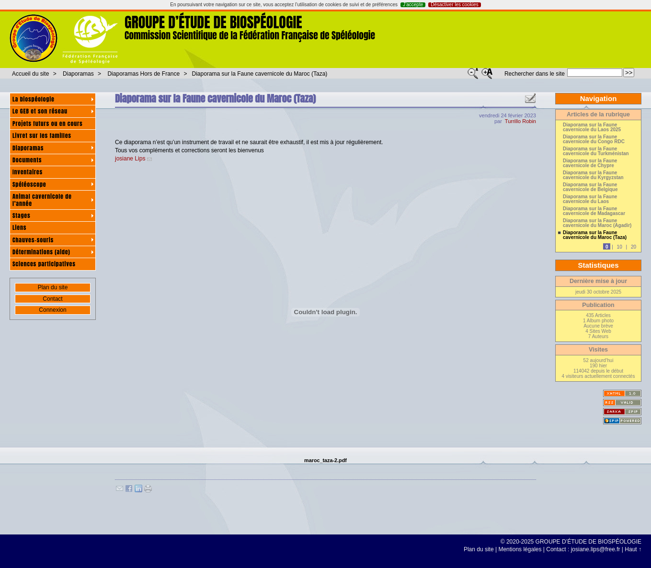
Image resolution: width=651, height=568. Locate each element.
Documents (27, 160)
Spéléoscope (29, 184)
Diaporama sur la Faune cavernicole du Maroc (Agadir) (597, 223)
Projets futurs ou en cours (47, 123)
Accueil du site (30, 73)
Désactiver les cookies (454, 4)
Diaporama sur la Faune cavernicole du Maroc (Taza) (260, 73)
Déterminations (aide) (41, 252)
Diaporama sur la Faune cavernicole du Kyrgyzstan (593, 175)
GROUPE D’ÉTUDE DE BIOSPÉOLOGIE (213, 22)
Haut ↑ (633, 549)
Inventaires (27, 172)
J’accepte (413, 4)
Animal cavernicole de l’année (42, 199)
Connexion (52, 310)
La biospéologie (33, 99)
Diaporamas (78, 73)
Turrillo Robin (520, 121)
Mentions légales (519, 549)
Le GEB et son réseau (40, 111)
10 (619, 247)
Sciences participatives (44, 264)
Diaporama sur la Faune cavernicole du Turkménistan (596, 151)
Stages (21, 215)
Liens (19, 227)
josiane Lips (130, 158)
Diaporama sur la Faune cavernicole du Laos (590, 199)
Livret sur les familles (41, 135)
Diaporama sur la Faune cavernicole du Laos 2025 (592, 127)
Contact (52, 298)
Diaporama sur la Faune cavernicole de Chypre (590, 163)
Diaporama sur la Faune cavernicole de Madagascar (594, 211)
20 (633, 247)
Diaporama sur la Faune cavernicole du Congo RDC (594, 139)
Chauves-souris (33, 240)
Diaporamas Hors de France (143, 73)
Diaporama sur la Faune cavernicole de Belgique (590, 187)
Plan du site (53, 287)
